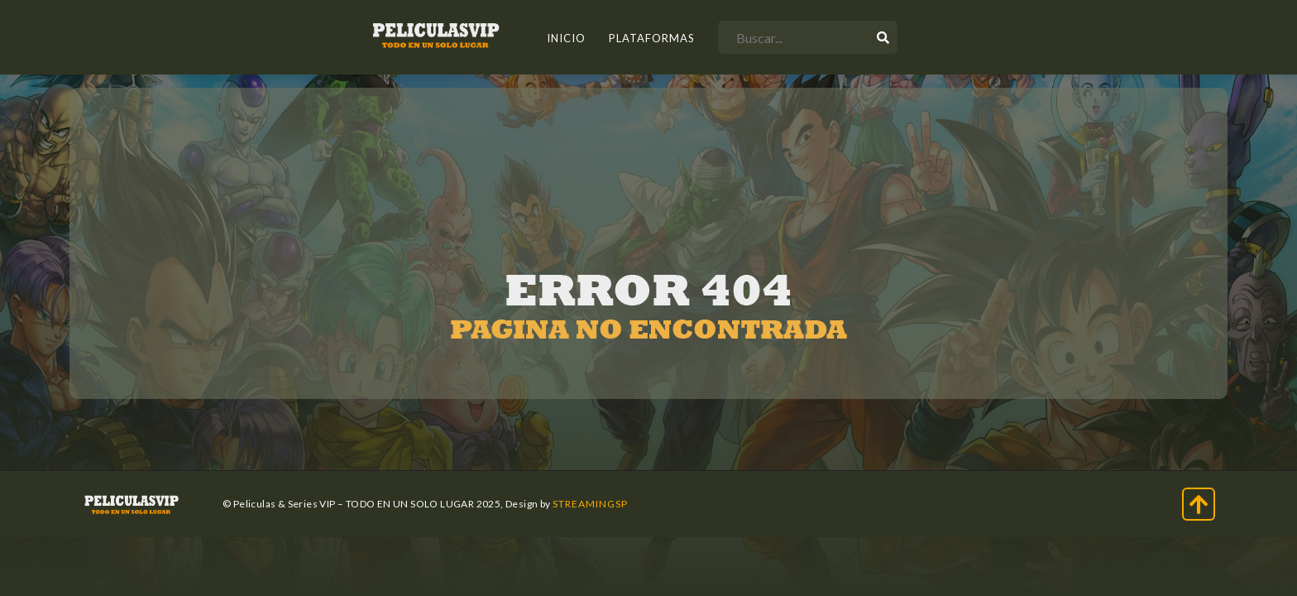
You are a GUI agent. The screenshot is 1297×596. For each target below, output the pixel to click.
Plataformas (652, 38)
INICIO (566, 38)
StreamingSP (590, 503)
